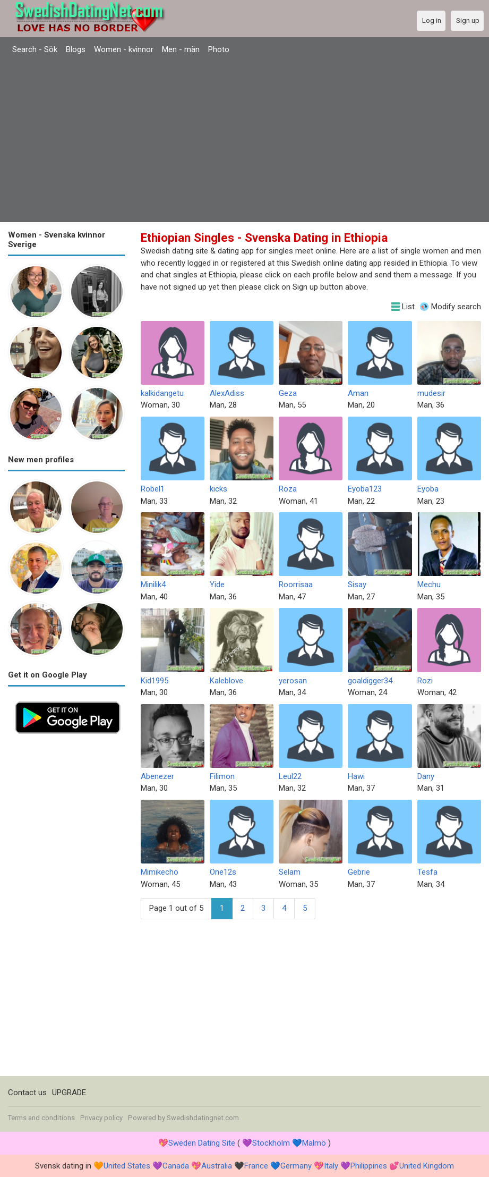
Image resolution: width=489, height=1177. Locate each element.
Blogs (75, 49)
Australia (216, 1166)
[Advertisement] (244, 139)
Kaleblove (226, 680)
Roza (288, 489)
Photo (218, 49)
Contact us (27, 1092)
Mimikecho (159, 872)
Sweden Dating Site (201, 1143)
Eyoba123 (365, 489)
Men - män (181, 49)
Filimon (222, 776)
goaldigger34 (370, 680)
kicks (218, 489)
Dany (425, 776)
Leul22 (290, 776)
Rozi (425, 680)
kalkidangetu (162, 393)
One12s (223, 872)
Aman (358, 393)
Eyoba (428, 489)
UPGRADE (69, 1092)
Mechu (429, 584)
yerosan (293, 680)
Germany (296, 1166)
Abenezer (157, 776)
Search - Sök (34, 49)
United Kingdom (426, 1166)
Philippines (368, 1166)
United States (127, 1166)
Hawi (356, 776)
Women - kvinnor (123, 49)
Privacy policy (101, 1118)
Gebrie (359, 872)
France (256, 1166)
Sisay (357, 584)
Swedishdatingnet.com (203, 1118)
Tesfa (427, 872)
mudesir (431, 393)
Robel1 (153, 489)
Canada (175, 1166)
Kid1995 (154, 680)
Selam (290, 872)
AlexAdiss (227, 393)
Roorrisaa (296, 584)
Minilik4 (153, 584)
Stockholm (271, 1143)
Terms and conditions (41, 1118)
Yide (217, 584)
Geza (288, 393)
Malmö (314, 1143)
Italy (331, 1166)
